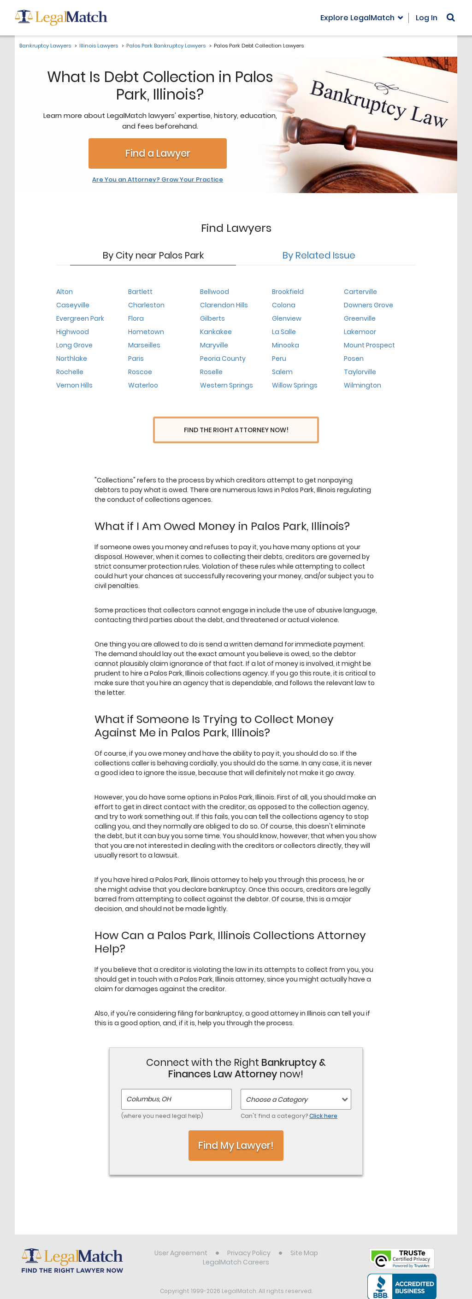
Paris (136, 358)
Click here (323, 1099)
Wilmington (362, 385)
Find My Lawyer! (236, 1128)
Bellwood (214, 291)
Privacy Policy (249, 1235)
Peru (279, 358)
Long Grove (74, 345)
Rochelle (69, 371)
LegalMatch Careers (236, 1245)
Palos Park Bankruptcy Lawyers (166, 45)
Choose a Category (276, 1082)
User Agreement (180, 1235)
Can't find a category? (289, 1099)
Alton (64, 291)
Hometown (146, 331)
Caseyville (72, 305)
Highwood (72, 331)
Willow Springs (295, 385)
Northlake (71, 358)
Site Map (304, 1235)
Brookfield (288, 291)
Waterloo (143, 385)
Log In (426, 17)
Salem (282, 371)
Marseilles (144, 345)
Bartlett (140, 291)
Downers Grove (368, 305)
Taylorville (360, 371)
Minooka (285, 345)
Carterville (360, 291)
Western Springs (226, 385)
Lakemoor (360, 331)
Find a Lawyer (157, 153)
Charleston (146, 305)
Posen (354, 358)
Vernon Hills (74, 385)
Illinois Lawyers (98, 45)
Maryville (214, 345)
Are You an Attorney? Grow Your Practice (157, 180)
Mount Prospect (369, 345)
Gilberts (212, 318)
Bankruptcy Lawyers (45, 45)
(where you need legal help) (162, 1099)
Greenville (360, 318)
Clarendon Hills (224, 305)
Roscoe (140, 371)
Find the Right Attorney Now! (236, 430)
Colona (283, 305)
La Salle (284, 331)
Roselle (211, 371)
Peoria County (223, 358)
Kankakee (216, 331)
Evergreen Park (80, 318)
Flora (136, 318)
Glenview (286, 318)
